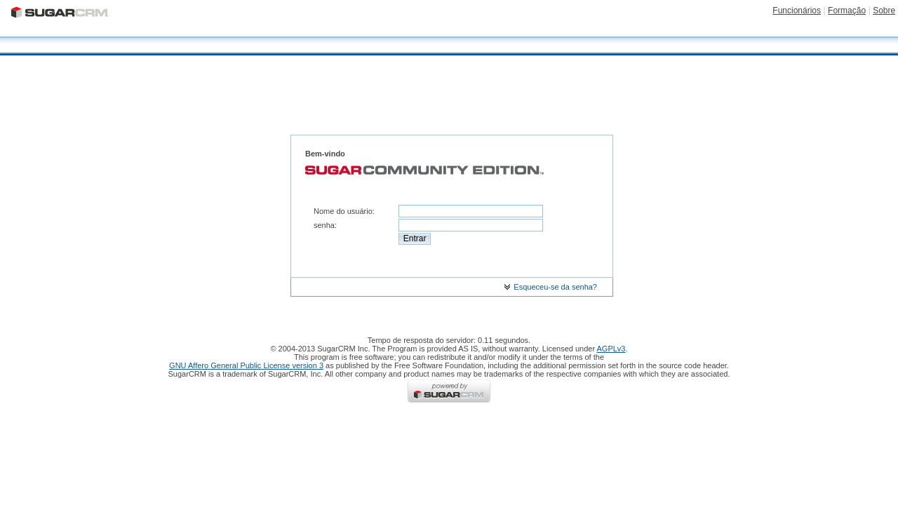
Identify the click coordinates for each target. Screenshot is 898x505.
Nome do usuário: (344, 211)
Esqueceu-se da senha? (550, 287)
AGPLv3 (611, 348)
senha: (325, 225)
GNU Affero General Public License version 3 (246, 365)
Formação (847, 10)
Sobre (884, 10)
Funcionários (796, 10)
